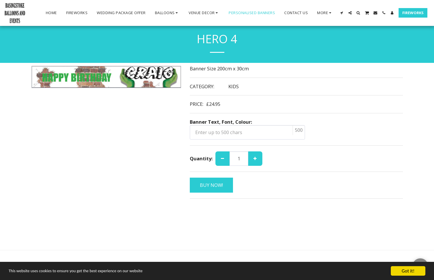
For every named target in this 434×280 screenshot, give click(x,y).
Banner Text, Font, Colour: (221, 122)
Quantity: (201, 159)
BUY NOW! (211, 185)
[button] (167, 13)
